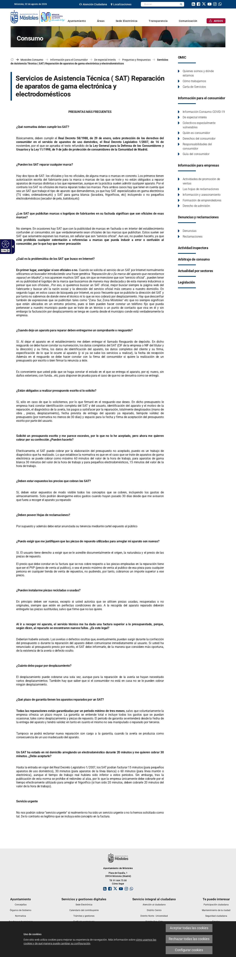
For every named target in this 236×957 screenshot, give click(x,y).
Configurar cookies (189, 950)
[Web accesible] (5, 243)
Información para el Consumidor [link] (69, 59)
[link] (93, 4)
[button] (181, 4)
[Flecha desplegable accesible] (12, 246)
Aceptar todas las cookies (189, 928)
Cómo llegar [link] (118, 883)
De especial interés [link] (105, 59)
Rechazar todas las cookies (189, 939)
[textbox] (159, 4)
